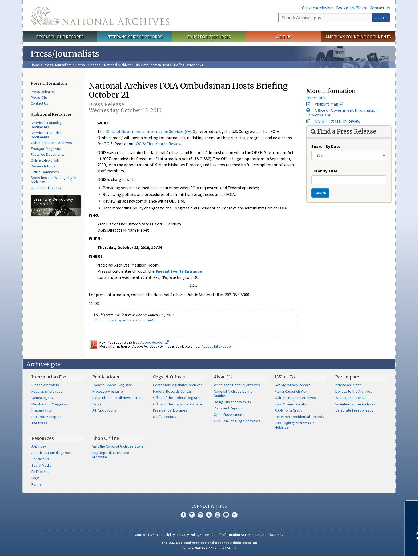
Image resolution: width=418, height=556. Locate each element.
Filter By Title (324, 171)
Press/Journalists (58, 64)
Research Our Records (60, 36)
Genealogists (42, 397)
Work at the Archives (351, 397)
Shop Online (105, 438)
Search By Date (325, 146)
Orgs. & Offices (169, 377)
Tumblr (209, 514)
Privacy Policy (188, 534)
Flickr (234, 514)
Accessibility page (216, 346)
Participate (347, 377)
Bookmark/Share (351, 7)
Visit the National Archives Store (117, 446)
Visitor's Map (326, 104)
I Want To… (286, 377)
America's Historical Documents (46, 134)
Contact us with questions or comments (124, 320)
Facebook (183, 514)
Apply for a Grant (288, 410)
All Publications (104, 410)
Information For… (50, 377)
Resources (42, 438)
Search (381, 17)
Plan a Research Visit (291, 391)
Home (35, 64)
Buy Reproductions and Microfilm (110, 454)
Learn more (370, 546)
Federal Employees (46, 391)
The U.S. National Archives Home (100, 16)
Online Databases (45, 172)
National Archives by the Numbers (233, 393)
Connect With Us (209, 506)
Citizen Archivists (318, 7)
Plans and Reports (228, 408)
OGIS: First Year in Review (158, 143)
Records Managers (46, 416)
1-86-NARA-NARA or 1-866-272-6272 (209, 548)
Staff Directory (164, 416)
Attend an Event (348, 384)
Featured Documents (48, 154)
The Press (39, 423)
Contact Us (380, 7)
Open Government (228, 414)
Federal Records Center (172, 391)
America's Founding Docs (51, 452)
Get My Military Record (293, 384)
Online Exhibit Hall (45, 160)
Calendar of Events (46, 187)
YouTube (217, 514)
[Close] (411, 506)
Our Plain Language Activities (237, 420)
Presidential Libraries (170, 410)
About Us (223, 377)
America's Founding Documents (358, 36)
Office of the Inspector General (178, 404)
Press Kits (39, 97)
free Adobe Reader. (151, 342)
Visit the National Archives (51, 142)
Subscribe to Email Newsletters (117, 397)
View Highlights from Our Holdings (294, 425)
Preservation (41, 410)
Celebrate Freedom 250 (354, 410)
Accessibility (165, 534)
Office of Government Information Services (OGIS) (150, 131)
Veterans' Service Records (134, 36)
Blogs (96, 404)
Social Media (41, 465)
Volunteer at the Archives (355, 404)
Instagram (200, 514)
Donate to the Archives (353, 391)
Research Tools (43, 166)
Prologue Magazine (107, 391)
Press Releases (88, 64)
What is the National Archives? (238, 384)
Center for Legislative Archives (178, 384)
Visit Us (283, 36)
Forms (36, 484)
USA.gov (276, 534)
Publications (105, 377)
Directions (315, 97)
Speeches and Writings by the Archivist (54, 179)
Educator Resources (209, 36)
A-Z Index (38, 446)
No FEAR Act (258, 534)
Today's (111, 384)
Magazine (46, 148)
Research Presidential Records (299, 416)
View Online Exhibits (290, 404)
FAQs (35, 478)
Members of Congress (49, 404)
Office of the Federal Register (177, 397)
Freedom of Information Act (224, 534)
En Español (40, 471)
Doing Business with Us (232, 402)
